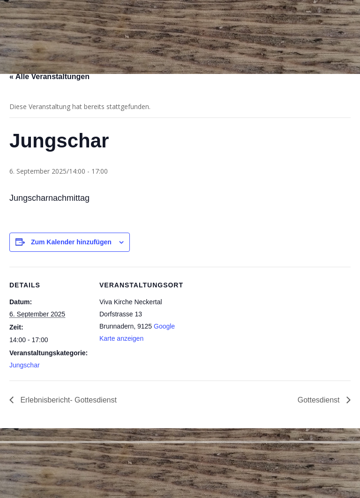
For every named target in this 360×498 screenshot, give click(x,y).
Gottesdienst (320, 400)
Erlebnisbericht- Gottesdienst (67, 400)
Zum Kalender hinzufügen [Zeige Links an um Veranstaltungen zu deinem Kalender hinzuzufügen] (71, 242)
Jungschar (24, 365)
